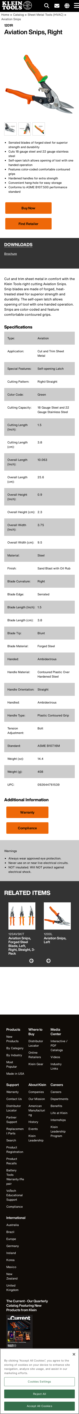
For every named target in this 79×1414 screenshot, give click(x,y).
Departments (59, 1099)
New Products (12, 1038)
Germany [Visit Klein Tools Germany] (12, 1246)
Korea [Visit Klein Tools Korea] (10, 1260)
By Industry (14, 1055)
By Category (15, 1048)
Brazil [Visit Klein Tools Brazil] (10, 1232)
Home (5, 14)
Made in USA (15, 1073)
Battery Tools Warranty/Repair (15, 1177)
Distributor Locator (35, 1043)
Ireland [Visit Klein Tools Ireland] (11, 1253)
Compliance (27, 828)
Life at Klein (59, 1113)
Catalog (18, 14)
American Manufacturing (36, 1110)
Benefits (56, 1106)
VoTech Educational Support (14, 1195)
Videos (55, 1057)
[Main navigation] (76, 6)
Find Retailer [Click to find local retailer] (28, 223)
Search (11, 1140)
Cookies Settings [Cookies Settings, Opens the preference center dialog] (39, 1383)
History (33, 1122)
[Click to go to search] (46, 6)
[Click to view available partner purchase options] (28, 208)
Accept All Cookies (39, 1408)
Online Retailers (34, 1054)
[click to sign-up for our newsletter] (57, 6)
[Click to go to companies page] (67, 6)
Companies (36, 1092)
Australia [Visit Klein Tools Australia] (12, 1225)
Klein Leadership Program (58, 1131)
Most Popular (11, 1064)
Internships (58, 1120)
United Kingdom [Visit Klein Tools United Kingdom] (12, 1287)
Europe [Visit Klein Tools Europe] (11, 1239)
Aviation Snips (11, 19)
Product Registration (14, 1149)
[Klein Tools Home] (16, 8)
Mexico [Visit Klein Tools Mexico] (11, 1267)
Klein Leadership (35, 1138)
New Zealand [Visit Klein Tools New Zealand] (11, 1276)
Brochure (10, 253)
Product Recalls (11, 1160)
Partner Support (11, 1119)
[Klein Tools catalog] (27, 1305)
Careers (56, 1092)
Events (33, 1129)
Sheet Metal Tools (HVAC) (45, 14)
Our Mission (36, 1099)
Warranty (27, 812)
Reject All (39, 1396)
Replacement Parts (15, 1131)
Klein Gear (35, 1064)
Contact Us (14, 1099)
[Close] (74, 1356)
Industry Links (56, 1066)
